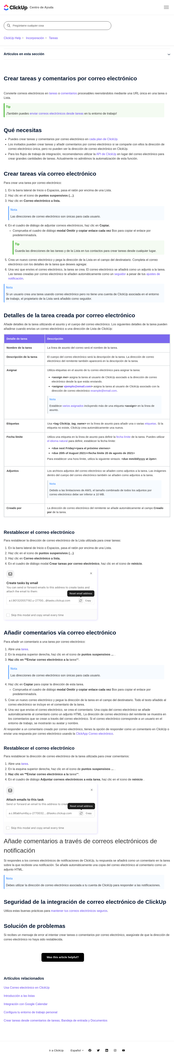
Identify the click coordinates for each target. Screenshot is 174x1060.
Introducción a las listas (19, 995)
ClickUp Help (12, 38)
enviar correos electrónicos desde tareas (56, 113)
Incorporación (35, 38)
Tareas (53, 38)
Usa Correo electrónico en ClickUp (26, 987)
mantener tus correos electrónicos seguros (79, 910)
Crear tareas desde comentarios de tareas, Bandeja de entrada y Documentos (55, 1020)
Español (77, 1050)
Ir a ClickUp (56, 1050)
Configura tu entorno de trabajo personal (30, 1012)
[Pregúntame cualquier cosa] (58, 26)
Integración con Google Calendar (26, 1004)
